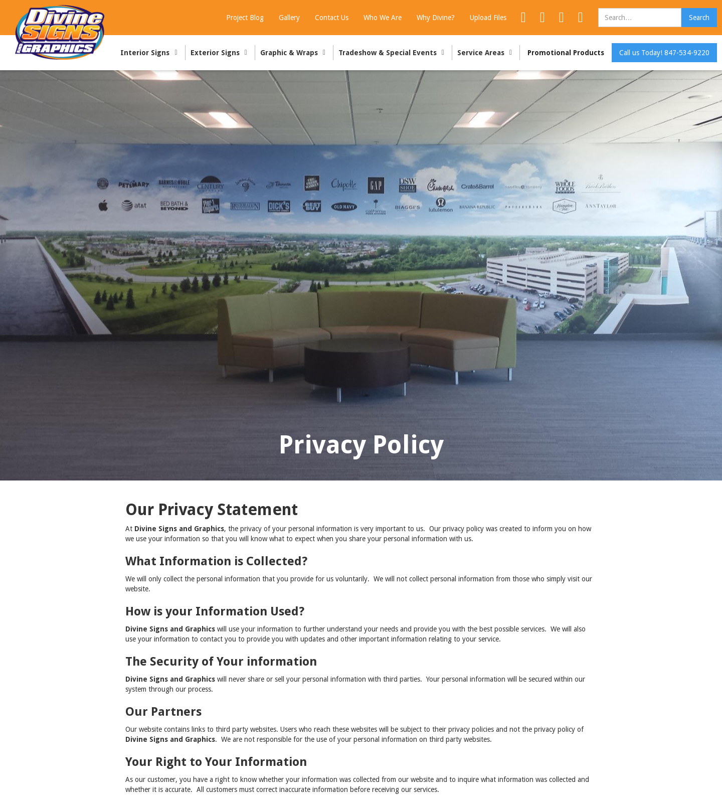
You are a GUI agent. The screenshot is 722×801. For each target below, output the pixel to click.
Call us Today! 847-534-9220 (664, 53)
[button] (150, 52)
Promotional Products (565, 53)
